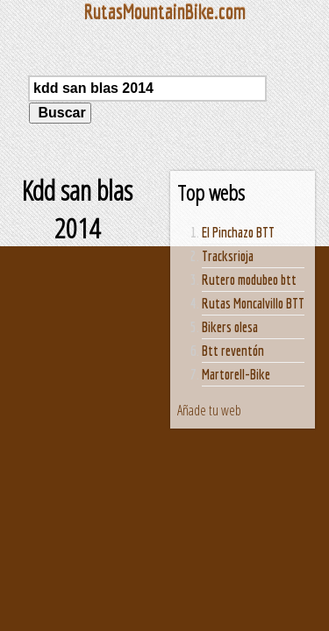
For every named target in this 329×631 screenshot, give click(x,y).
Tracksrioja (228, 256)
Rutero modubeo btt (249, 279)
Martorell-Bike (236, 374)
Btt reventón (233, 350)
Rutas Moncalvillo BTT (253, 303)
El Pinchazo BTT (238, 232)
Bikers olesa (230, 327)
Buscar (60, 112)
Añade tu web (209, 410)
